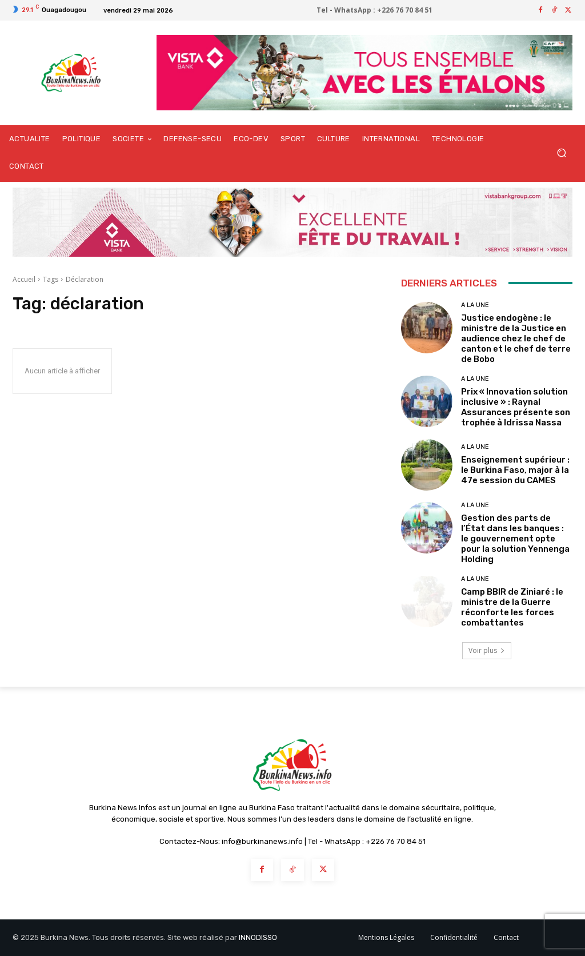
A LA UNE (475, 305)
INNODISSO (258, 937)
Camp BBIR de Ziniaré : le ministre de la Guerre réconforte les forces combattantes (512, 607)
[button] (561, 153)
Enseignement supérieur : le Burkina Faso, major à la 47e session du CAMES (515, 470)
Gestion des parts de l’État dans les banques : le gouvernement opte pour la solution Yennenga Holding (515, 538)
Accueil (24, 279)
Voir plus (486, 650)
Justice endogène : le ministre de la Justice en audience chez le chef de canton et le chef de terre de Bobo (516, 338)
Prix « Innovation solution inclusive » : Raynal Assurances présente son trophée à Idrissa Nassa (515, 407)
